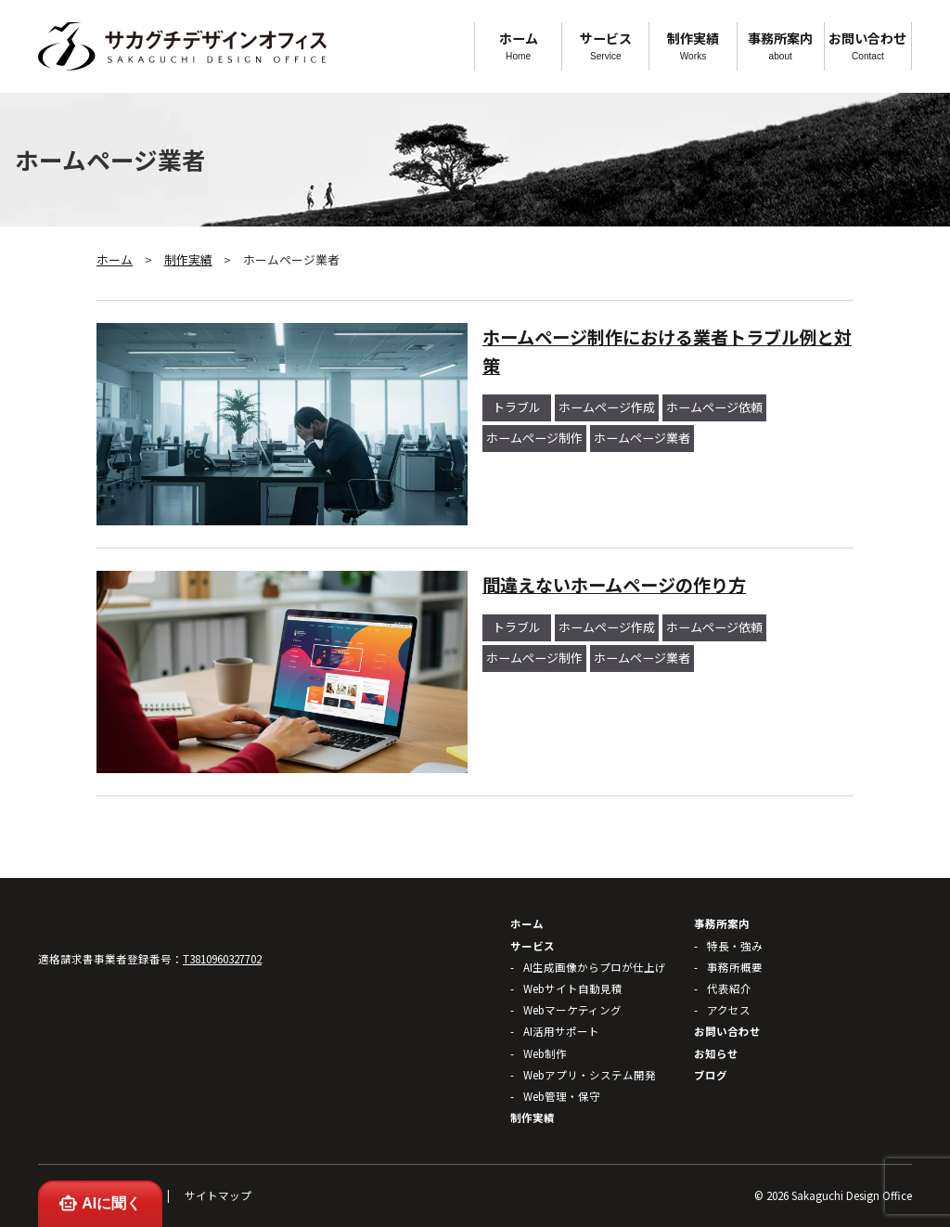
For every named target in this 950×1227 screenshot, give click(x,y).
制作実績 (692, 45)
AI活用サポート (561, 1031)
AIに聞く (99, 1203)
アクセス (729, 1009)
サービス (605, 45)
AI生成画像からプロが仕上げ (594, 967)
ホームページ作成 (606, 407)
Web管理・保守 (561, 1096)
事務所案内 (781, 45)
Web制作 (545, 1053)
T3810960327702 (222, 958)
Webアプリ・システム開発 (589, 1074)
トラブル (517, 407)
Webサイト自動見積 (573, 988)
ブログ (710, 1074)
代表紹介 (729, 988)
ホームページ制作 (534, 437)
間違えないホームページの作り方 (614, 585)
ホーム (518, 45)
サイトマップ (218, 1195)
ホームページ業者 (642, 437)
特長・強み (735, 945)
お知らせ (716, 1053)
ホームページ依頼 (714, 407)
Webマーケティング (572, 1009)
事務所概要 (735, 967)
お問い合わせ (868, 45)
